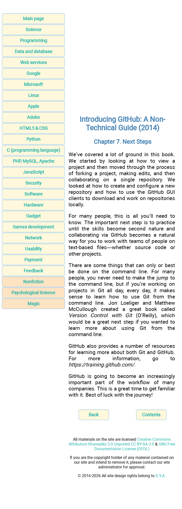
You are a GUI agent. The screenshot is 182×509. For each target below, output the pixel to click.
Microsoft (33, 84)
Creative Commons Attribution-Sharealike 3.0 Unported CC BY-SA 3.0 (120, 441)
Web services (33, 62)
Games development (33, 226)
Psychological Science (33, 292)
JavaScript (33, 172)
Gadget (33, 215)
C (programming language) (33, 150)
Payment (33, 259)
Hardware (33, 205)
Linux (33, 95)
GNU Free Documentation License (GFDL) (134, 446)
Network (33, 237)
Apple (33, 106)
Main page (33, 18)
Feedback (33, 270)
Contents (151, 414)
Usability (33, 248)
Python (33, 139)
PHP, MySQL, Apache (33, 161)
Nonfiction (33, 281)
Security (33, 183)
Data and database (33, 51)
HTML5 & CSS (33, 128)
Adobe (33, 117)
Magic (33, 303)
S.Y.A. (161, 475)
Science (33, 29)
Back (93, 414)
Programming (33, 40)
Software (33, 194)
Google (33, 73)
